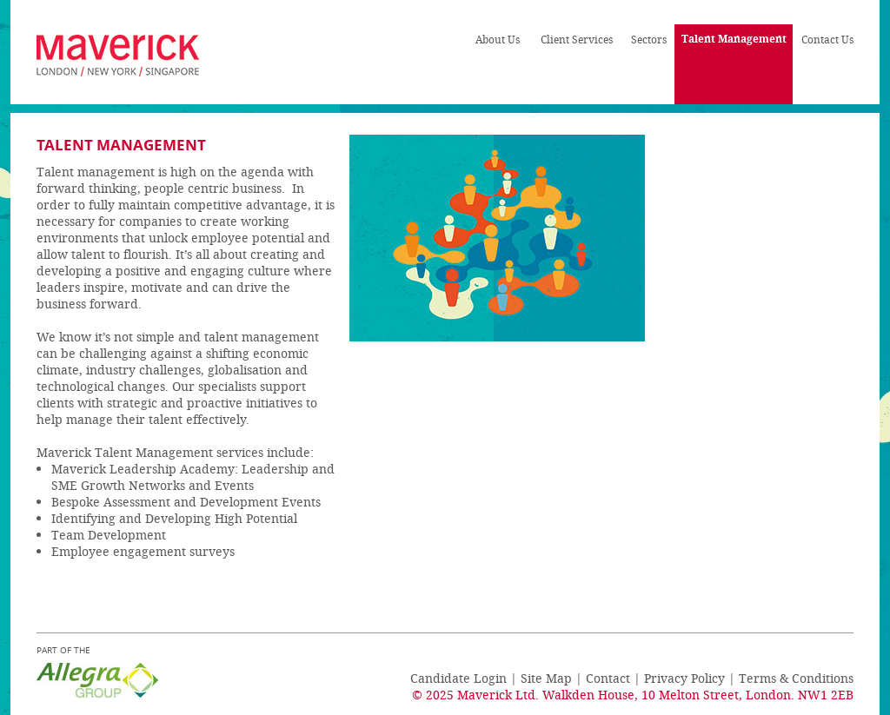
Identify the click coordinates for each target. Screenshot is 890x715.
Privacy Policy (684, 678)
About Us (497, 39)
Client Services (577, 39)
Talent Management (734, 38)
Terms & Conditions (796, 678)
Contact (608, 678)
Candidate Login (458, 678)
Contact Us (827, 39)
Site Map (546, 678)
